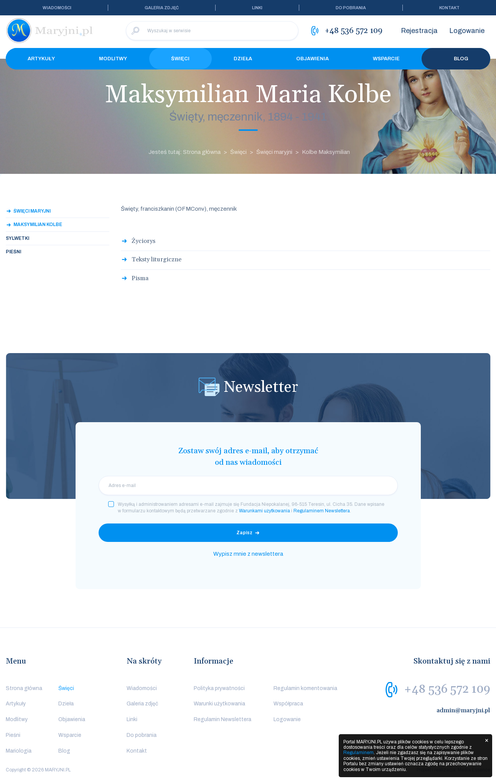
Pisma (140, 278)
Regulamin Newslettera (222, 719)
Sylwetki (17, 238)
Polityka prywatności (219, 688)
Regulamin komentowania (305, 688)
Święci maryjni (274, 152)
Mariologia (18, 751)
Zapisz (244, 532)
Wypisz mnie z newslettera (248, 554)
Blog (456, 58)
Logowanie (466, 31)
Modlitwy (113, 58)
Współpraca (288, 704)
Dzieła (243, 58)
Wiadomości (57, 7)
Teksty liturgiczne (156, 259)
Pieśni (13, 251)
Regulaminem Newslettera (321, 511)
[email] (248, 485)
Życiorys (143, 241)
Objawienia (312, 58)
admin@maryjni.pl (463, 710)
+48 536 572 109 (447, 689)
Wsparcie (386, 58)
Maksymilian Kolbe (37, 224)
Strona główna (24, 688)
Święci (180, 58)
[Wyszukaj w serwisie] (212, 30)
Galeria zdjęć (162, 7)
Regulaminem (358, 752)
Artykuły (41, 58)
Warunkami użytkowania (264, 511)
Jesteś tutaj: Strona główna (184, 152)
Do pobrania (351, 7)
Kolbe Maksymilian (326, 152)
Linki (257, 7)
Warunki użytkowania (219, 704)
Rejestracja (419, 31)
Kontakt (449, 7)
